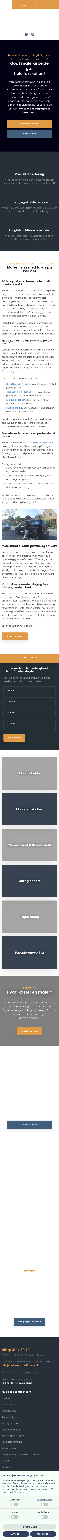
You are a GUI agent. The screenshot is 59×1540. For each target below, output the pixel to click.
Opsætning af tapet (18, 392)
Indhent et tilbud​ (15, 636)
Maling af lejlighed (17, 399)
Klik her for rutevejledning (17, 1383)
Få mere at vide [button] (29, 1527)
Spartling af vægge (18, 384)
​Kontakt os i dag (29, 1031)
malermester (43, 442)
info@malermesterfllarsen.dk (20, 1365)
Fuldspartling (14, 407)
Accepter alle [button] (43, 1534)
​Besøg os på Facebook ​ (29, 1321)
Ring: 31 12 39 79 (16, 1349)
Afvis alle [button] (16, 1534)
